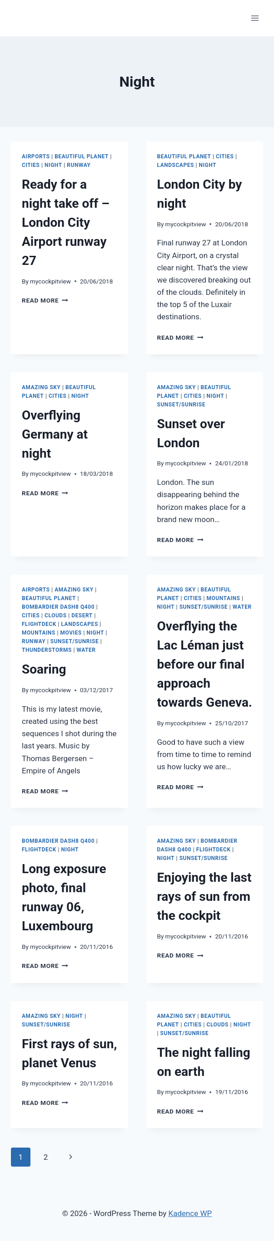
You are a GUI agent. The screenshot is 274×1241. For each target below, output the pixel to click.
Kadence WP (190, 1213)
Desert (82, 615)
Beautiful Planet (82, 156)
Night (53, 165)
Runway (78, 165)
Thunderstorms (47, 650)
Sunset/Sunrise (181, 404)
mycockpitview (50, 281)
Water (85, 650)
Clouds (56, 615)
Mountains (38, 633)
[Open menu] (254, 18)
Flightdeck (39, 624)
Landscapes (175, 165)
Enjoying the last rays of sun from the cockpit (204, 896)
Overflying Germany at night (55, 434)
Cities (31, 165)
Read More (45, 300)
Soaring (44, 669)
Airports (36, 156)
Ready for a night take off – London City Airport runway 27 (66, 222)
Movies (71, 633)
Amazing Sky (41, 387)
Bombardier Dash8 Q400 (58, 607)
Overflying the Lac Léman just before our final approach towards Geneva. (204, 664)
